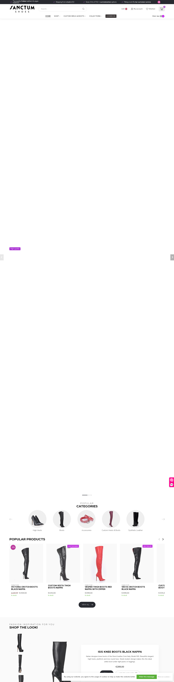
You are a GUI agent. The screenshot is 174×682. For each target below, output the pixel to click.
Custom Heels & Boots (74, 16)
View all (87, 605)
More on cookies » (164, 677)
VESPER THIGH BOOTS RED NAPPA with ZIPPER (98, 588)
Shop (56, 16)
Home (48, 16)
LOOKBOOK (110, 16)
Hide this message (146, 677)
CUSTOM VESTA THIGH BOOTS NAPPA (59, 587)
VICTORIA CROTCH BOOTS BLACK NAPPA (24, 588)
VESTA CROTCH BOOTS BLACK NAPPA (133, 588)
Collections (95, 16)
